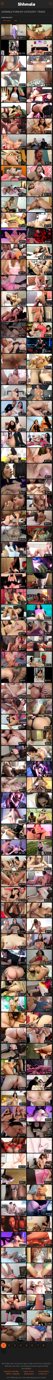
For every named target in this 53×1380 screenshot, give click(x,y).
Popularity (7, 20)
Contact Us (42, 1374)
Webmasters (29, 1374)
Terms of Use (28, 1371)
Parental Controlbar (11, 1371)
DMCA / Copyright (12, 1374)
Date (15, 20)
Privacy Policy (43, 1371)
